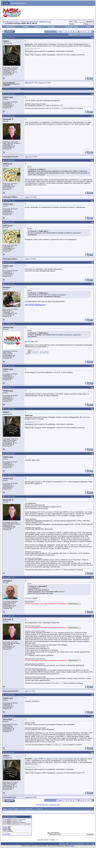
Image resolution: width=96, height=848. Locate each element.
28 (66, 31)
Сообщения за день (71, 26)
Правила (37, 26)
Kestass (27, 259)
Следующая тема (54, 804)
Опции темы (73, 34)
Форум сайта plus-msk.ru (12, 21)
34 (68, 31)
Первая (60, 31)
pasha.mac (8, 327)
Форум (6, 3)
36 (73, 31)
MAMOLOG (28, 82)
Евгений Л (8, 119)
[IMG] (4, 829)
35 (71, 31)
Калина (6, 287)
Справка (25, 26)
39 (81, 31)
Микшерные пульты (45, 21)
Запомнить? (88, 21)
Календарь (51, 26)
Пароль (71, 24)
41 (86, 31)
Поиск (89, 26)
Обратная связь (64, 843)
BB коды (5, 827)
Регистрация (11, 26)
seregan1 (27, 197)
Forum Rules (6, 834)
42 (88, 31)
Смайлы (5, 828)
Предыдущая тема (42, 804)
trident (6, 41)
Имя (70, 21)
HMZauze (7, 163)
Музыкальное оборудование (29, 21)
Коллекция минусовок (18, 3)
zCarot (72, 845)
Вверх (92, 843)
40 (83, 31)
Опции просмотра (85, 34)
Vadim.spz (41, 82)
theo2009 (7, 719)
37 (76, 31)
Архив (87, 843)
